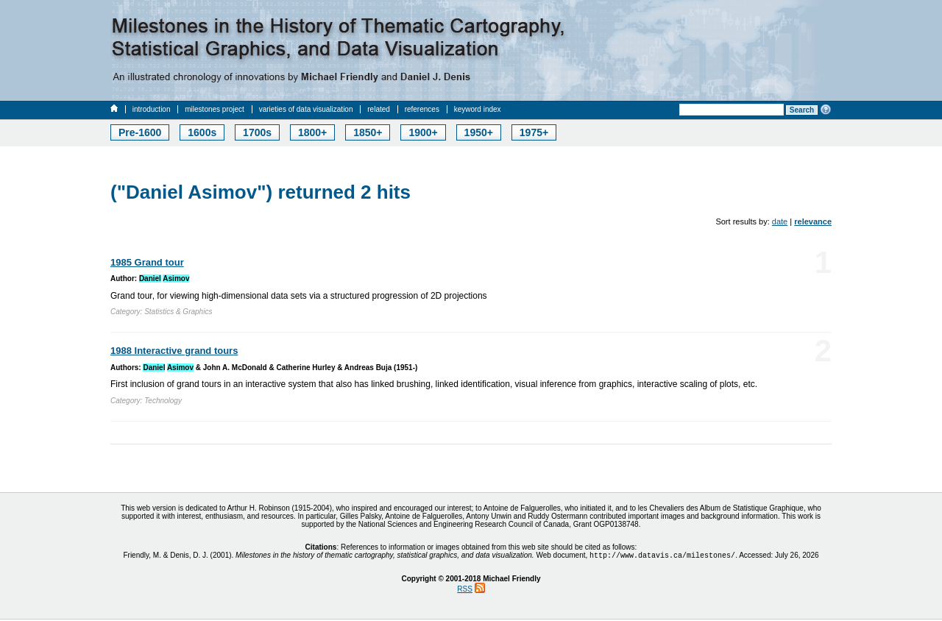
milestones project (214, 109)
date (779, 221)
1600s (202, 132)
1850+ (367, 132)
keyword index (477, 109)
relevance (813, 221)
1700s (257, 132)
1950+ (478, 132)
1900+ (422, 132)
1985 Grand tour (147, 262)
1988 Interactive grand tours (174, 350)
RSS (464, 590)
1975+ (534, 132)
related (378, 109)
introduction (151, 109)
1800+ (312, 132)
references (422, 109)
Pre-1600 (139, 132)
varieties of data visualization (306, 109)
